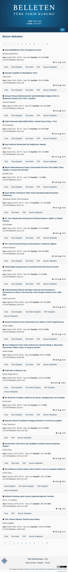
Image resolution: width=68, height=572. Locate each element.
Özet (6, 67)
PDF (38, 67)
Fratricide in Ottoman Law (14, 370)
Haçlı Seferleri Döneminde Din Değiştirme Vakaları (24, 144)
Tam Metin (29, 67)
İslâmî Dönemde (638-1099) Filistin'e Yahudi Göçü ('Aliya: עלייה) (29, 121)
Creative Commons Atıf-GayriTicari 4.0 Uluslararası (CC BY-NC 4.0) (44, 569)
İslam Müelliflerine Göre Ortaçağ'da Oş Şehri (21, 50)
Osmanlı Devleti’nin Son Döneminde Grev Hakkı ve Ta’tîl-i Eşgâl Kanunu (33, 322)
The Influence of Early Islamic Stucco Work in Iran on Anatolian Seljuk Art (33, 469)
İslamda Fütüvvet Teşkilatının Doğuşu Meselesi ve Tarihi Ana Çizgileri (32, 421)
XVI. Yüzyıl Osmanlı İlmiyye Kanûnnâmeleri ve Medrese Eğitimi (29, 244)
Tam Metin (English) (33, 312)
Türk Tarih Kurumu (35, 559)
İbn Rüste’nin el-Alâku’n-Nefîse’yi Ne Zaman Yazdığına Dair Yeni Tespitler (33, 398)
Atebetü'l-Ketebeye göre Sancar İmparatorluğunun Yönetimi (28, 496)
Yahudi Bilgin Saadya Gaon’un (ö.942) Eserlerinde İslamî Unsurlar (30, 267)
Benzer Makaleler (50, 67)
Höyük (47, 563)
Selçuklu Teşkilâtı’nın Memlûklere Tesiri (19, 73)
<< (5, 44)
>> (47, 44)
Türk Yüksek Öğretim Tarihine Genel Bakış (21, 519)
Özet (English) (16, 67)
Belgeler (40, 563)
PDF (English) (49, 312)
